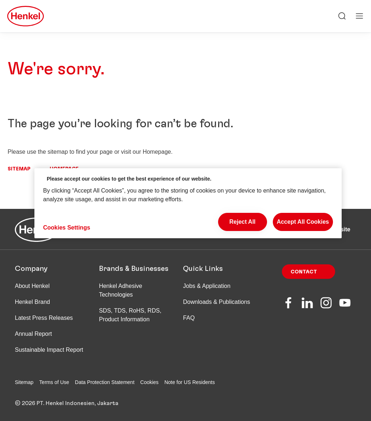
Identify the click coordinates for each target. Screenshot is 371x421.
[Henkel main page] (25, 17)
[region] (188, 203)
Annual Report (33, 334)
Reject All (242, 222)
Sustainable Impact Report (49, 350)
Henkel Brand (32, 302)
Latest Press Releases (44, 318)
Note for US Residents (189, 382)
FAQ (189, 318)
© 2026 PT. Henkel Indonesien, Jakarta (66, 403)
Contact (304, 272)
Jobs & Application (206, 286)
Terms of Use (54, 382)
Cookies (149, 382)
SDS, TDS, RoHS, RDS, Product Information (130, 315)
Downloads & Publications (216, 302)
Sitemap (19, 169)
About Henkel (32, 286)
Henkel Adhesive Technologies (120, 290)
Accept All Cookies (303, 222)
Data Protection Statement (104, 382)
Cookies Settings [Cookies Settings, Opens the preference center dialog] (66, 227)
